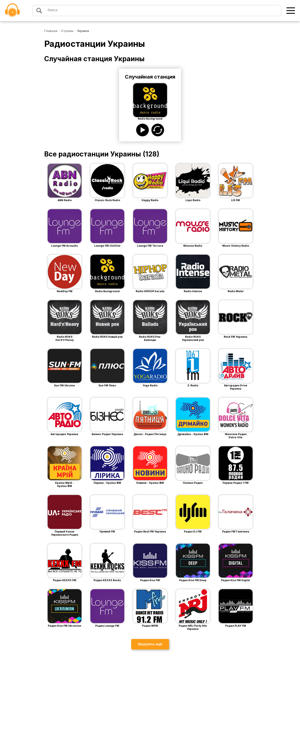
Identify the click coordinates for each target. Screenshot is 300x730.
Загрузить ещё (150, 644)
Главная (50, 31)
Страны (67, 31)
